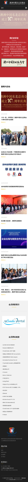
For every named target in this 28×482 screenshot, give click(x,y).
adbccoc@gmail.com (8, 468)
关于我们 (3, 456)
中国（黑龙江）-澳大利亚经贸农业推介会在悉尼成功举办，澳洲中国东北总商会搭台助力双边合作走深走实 (14, 292)
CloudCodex (12, 479)
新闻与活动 (3, 452)
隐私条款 (24, 478)
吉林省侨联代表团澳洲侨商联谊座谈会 (12, 186)
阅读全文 (3, 122)
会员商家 (3, 454)
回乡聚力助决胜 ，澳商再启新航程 (11, 221)
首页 (2, 450)
